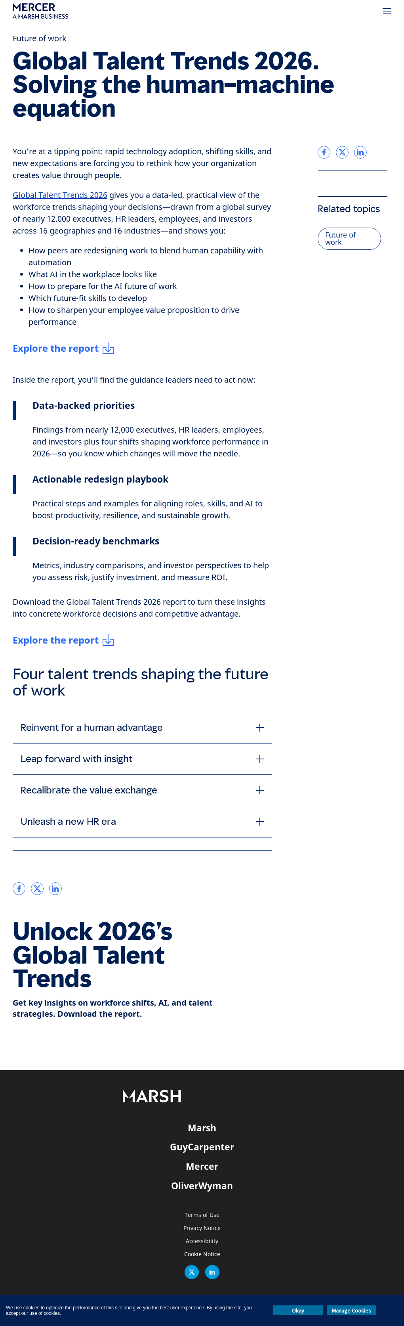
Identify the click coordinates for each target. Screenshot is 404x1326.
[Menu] (387, 11)
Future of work (40, 38)
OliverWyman (202, 1185)
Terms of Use (202, 1215)
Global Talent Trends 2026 (60, 195)
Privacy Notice (202, 1228)
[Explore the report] (63, 348)
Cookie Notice (202, 1254)
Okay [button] (298, 1310)
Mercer (202, 1166)
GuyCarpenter (202, 1146)
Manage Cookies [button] (351, 1310)
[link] (19, 889)
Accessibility (202, 1241)
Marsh (202, 1127)
